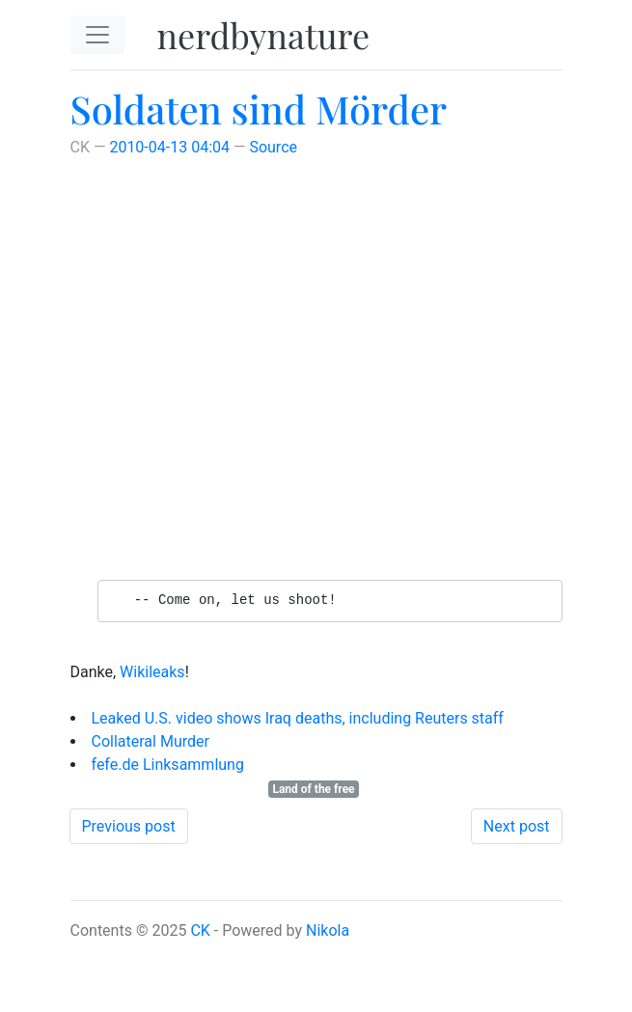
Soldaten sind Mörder (259, 108)
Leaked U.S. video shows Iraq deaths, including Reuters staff (298, 718)
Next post (516, 826)
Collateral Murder (150, 741)
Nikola (327, 930)
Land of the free (313, 789)
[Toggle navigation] (97, 34)
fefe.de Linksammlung (168, 764)
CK (199, 930)
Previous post (129, 826)
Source (273, 147)
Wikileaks (152, 672)
